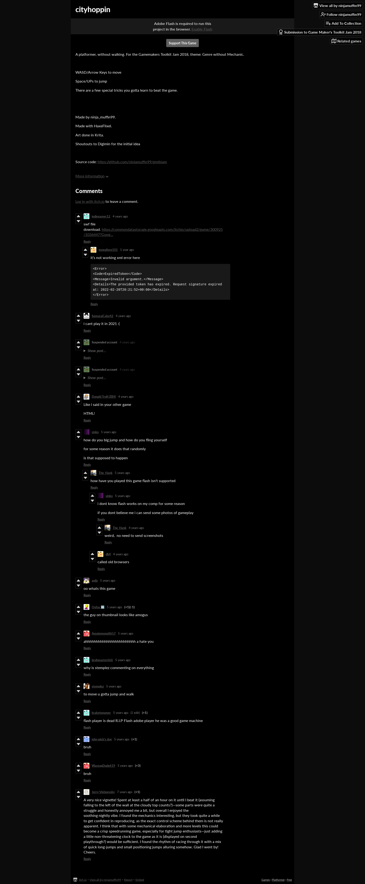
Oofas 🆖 (98, 607)
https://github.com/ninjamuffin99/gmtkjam (132, 161)
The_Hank (105, 473)
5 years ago (108, 432)
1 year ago (127, 250)
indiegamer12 (101, 216)
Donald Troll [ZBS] (104, 396)
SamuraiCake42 (102, 316)
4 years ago (120, 216)
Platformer (278, 879)
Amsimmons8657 (104, 633)
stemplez (98, 686)
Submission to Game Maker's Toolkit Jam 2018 (319, 32)
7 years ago (124, 792)
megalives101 (108, 250)
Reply (87, 241)
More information (91, 176)
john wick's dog (102, 739)
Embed (139, 879)
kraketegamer (101, 713)
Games (265, 879)
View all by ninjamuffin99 (105, 879)
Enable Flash (202, 29)
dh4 (108, 554)
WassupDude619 (103, 765)
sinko (95, 432)
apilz (95, 580)
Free (289, 879)
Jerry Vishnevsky (103, 792)
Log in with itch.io (90, 201)
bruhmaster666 (102, 660)
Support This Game (182, 43)
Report (128, 879)
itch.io (83, 879)
